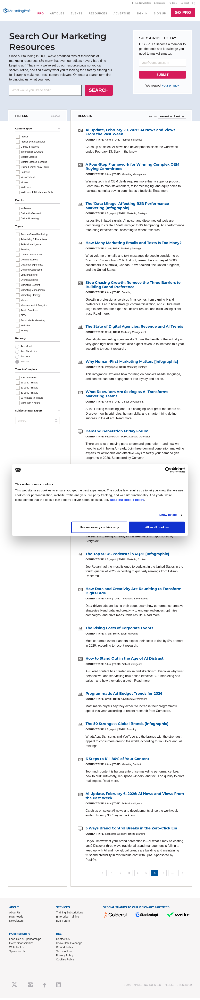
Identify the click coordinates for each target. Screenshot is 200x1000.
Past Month (26, 349)
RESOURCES (98, 14)
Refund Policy (64, 949)
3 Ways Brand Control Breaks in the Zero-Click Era (131, 831)
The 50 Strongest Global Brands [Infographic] (127, 726)
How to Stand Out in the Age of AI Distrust (124, 661)
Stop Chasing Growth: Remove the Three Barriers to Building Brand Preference (133, 287)
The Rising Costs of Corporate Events (119, 630)
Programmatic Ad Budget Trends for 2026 (124, 696)
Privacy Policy (64, 957)
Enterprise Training (67, 918)
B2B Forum (63, 923)
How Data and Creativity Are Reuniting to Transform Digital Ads (133, 593)
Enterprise (159, 4)
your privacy (170, 87)
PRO (40, 14)
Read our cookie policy (127, 499)
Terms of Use (64, 953)
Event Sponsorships (21, 945)
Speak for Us (17, 953)
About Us (15, 914)
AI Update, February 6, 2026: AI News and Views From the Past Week (135, 798)
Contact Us (63, 941)
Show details (168, 514)
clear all (55, 118)
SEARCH (99, 92)
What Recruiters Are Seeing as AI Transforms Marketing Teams (127, 396)
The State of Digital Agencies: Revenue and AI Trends (134, 329)
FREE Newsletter (141, 4)
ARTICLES (57, 14)
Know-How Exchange (69, 945)
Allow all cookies (157, 527)
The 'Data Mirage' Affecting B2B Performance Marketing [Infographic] (127, 208)
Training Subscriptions (69, 914)
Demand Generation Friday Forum (117, 433)
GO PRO (183, 14)
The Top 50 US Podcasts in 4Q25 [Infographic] (127, 556)
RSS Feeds (16, 918)
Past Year (25, 359)
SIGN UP (160, 14)
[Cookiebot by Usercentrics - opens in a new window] (168, 470)
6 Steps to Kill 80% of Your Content (117, 761)
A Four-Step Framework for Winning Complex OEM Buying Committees (132, 169)
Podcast (173, 4)
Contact (185, 4)
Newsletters (16, 923)
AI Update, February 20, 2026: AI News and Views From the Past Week (130, 134)
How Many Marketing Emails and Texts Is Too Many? (134, 245)
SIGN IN (141, 14)
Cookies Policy (65, 961)
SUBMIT (162, 77)
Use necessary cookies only (99, 527)
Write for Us (16, 949)
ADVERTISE (121, 14)
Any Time (25, 364)
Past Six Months (29, 354)
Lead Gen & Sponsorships (25, 941)
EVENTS (76, 14)
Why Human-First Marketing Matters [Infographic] (132, 364)
